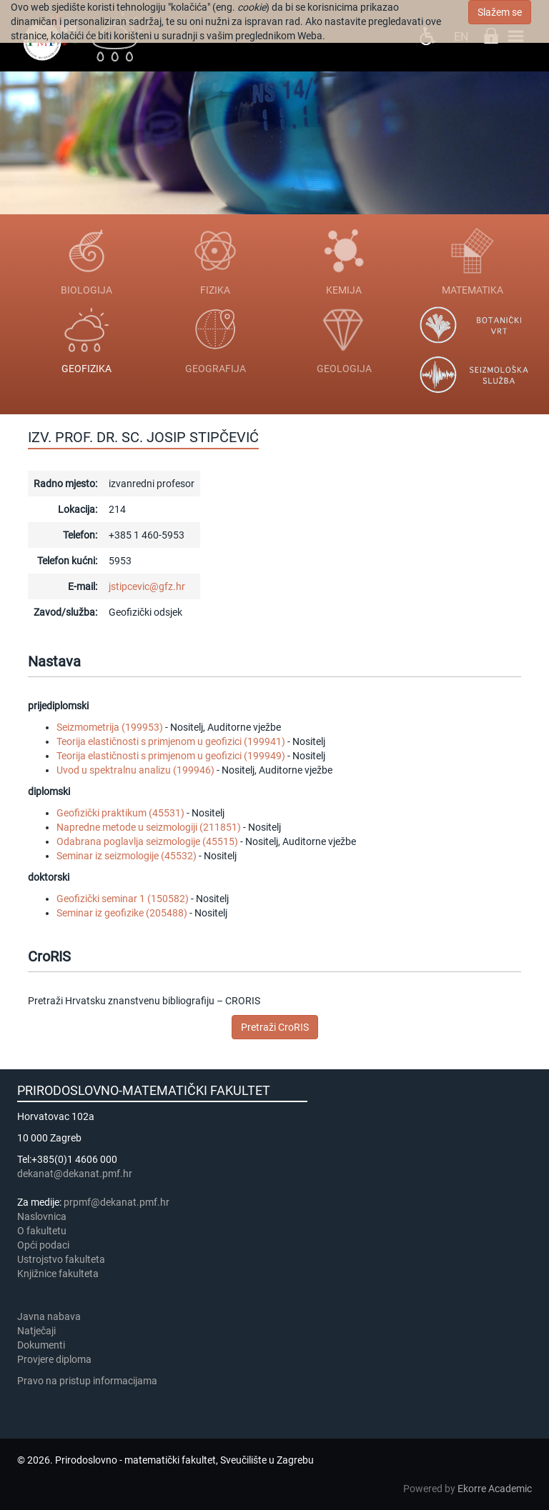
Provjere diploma (54, 1359)
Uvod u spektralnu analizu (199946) (135, 770)
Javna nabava (49, 1316)
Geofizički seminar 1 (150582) (122, 898)
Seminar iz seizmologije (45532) (126, 855)
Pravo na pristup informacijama (89, 1380)
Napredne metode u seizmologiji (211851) (148, 827)
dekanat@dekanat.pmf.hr (74, 1173)
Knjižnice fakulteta (58, 1273)
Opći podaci (43, 1245)
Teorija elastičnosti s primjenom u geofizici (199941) (170, 741)
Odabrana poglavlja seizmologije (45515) (147, 841)
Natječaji (36, 1330)
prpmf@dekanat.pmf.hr (116, 1202)
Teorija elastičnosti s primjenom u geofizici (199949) (170, 755)
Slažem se (500, 12)
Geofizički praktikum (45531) (120, 813)
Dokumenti (41, 1345)
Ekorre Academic (495, 1488)
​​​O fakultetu (41, 1230)
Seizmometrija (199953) (109, 727)
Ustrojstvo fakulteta (61, 1259)
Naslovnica (41, 1216)
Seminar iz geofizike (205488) (121, 913)
